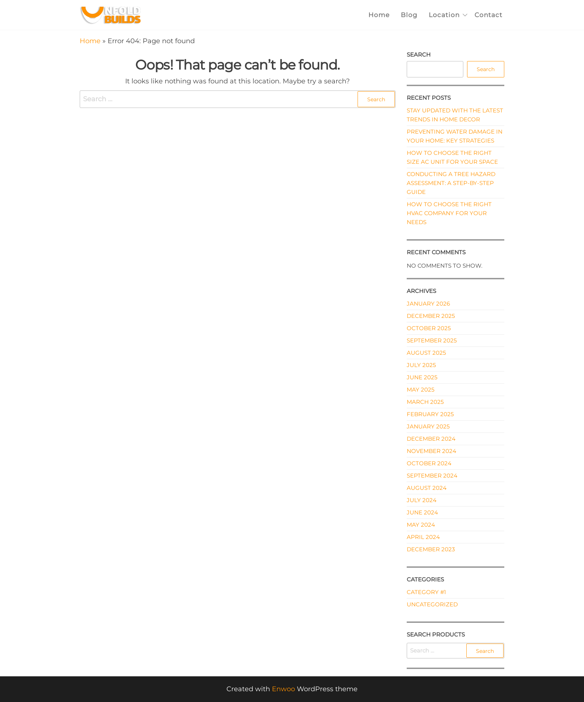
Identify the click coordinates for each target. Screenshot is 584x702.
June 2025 (422, 377)
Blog (409, 15)
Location (444, 15)
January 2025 (428, 426)
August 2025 (426, 352)
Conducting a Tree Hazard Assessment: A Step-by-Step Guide (451, 182)
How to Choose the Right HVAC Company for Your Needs (449, 213)
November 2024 (431, 450)
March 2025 (425, 401)
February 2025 (430, 414)
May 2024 (421, 524)
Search (419, 54)
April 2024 (423, 536)
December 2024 (431, 438)
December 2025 (431, 315)
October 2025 (429, 328)
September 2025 (432, 340)
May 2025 (420, 389)
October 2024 (429, 463)
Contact (488, 15)
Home (379, 15)
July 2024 (422, 500)
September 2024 (432, 475)
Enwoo (283, 689)
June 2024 (422, 512)
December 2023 (431, 549)
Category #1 (426, 592)
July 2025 (421, 364)
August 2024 (427, 487)
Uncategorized (432, 604)
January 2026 (428, 303)
